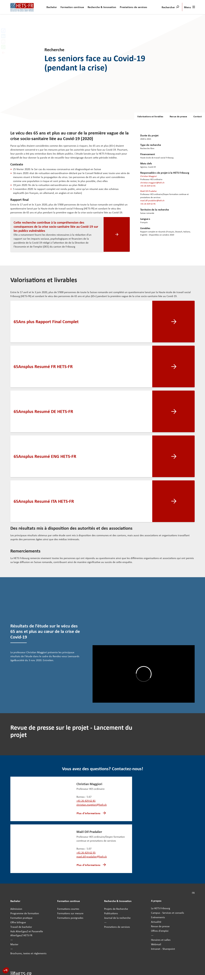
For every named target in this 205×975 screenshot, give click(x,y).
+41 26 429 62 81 (148, 185)
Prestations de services (133, 7)
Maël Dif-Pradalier (148, 190)
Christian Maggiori (148, 176)
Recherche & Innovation (102, 7)
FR (193, 893)
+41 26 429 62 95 (148, 203)
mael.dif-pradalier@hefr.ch (152, 200)
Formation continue (72, 7)
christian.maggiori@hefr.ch (152, 182)
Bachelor (51, 7)
